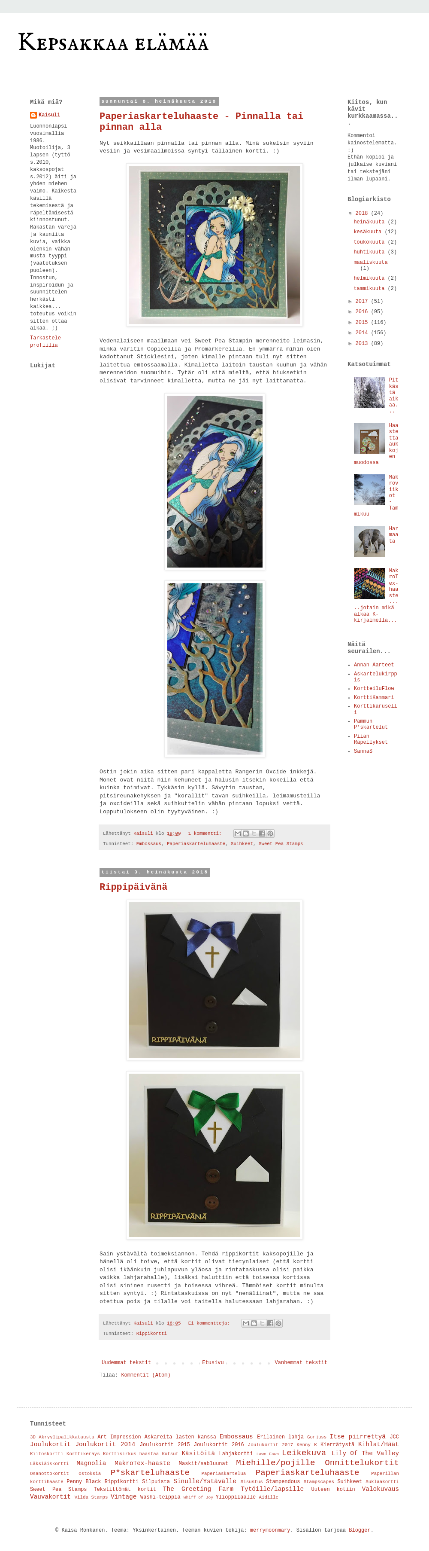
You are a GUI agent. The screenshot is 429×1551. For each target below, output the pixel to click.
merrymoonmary (270, 1530)
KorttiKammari (374, 698)
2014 (363, 333)
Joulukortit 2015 (165, 1445)
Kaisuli (49, 115)
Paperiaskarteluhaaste (196, 843)
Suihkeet (242, 843)
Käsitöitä (198, 1453)
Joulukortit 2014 (105, 1444)
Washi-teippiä (160, 1497)
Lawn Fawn (268, 1454)
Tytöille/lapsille (272, 1489)
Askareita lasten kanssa (180, 1437)
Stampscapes (319, 1481)
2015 (363, 323)
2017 (363, 302)
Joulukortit (50, 1444)
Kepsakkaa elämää (113, 43)
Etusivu (213, 1363)
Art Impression (119, 1437)
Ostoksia (90, 1473)
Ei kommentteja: (210, 1323)
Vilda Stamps (91, 1497)
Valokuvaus (380, 1489)
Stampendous (283, 1482)
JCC (394, 1437)
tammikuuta (370, 289)
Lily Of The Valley (365, 1453)
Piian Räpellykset (371, 739)
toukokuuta (370, 242)
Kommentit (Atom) (145, 1375)
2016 (363, 312)
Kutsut (170, 1453)
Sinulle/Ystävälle (204, 1481)
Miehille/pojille (275, 1463)
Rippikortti (151, 1333)
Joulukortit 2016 (219, 1445)
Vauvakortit (50, 1496)
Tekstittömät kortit (125, 1490)
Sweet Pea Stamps (281, 843)
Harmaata (394, 535)
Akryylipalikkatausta (66, 1437)
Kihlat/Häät (378, 1444)
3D (33, 1437)
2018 (363, 214)
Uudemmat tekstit (126, 1363)
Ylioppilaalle (236, 1497)
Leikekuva (304, 1453)
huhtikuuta (370, 252)
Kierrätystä (337, 1445)
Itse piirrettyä (358, 1436)
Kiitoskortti (46, 1453)
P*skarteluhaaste (150, 1473)
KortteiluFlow (374, 689)
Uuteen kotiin (333, 1490)
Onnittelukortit (362, 1463)
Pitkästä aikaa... (394, 395)
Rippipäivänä (133, 887)
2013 (363, 344)
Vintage (123, 1496)
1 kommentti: (206, 833)
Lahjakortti (236, 1454)
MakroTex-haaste (142, 1463)
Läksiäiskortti (49, 1463)
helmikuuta (370, 278)
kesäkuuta (368, 232)
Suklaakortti (382, 1481)
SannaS (363, 751)
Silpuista (156, 1482)
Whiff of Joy (198, 1497)
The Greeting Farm (198, 1489)
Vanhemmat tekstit (301, 1363)
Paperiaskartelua (224, 1473)
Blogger (359, 1530)
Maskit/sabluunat (203, 1464)
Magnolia (91, 1463)
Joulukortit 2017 (270, 1444)
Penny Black (83, 1482)
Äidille (268, 1497)
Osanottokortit (49, 1473)
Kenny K (306, 1444)
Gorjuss (316, 1437)
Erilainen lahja (280, 1437)
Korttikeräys (83, 1453)
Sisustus (252, 1481)
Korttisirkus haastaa (131, 1453)
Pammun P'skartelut (371, 724)
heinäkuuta (370, 222)
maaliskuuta (370, 263)
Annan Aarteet (374, 665)
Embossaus (148, 843)
